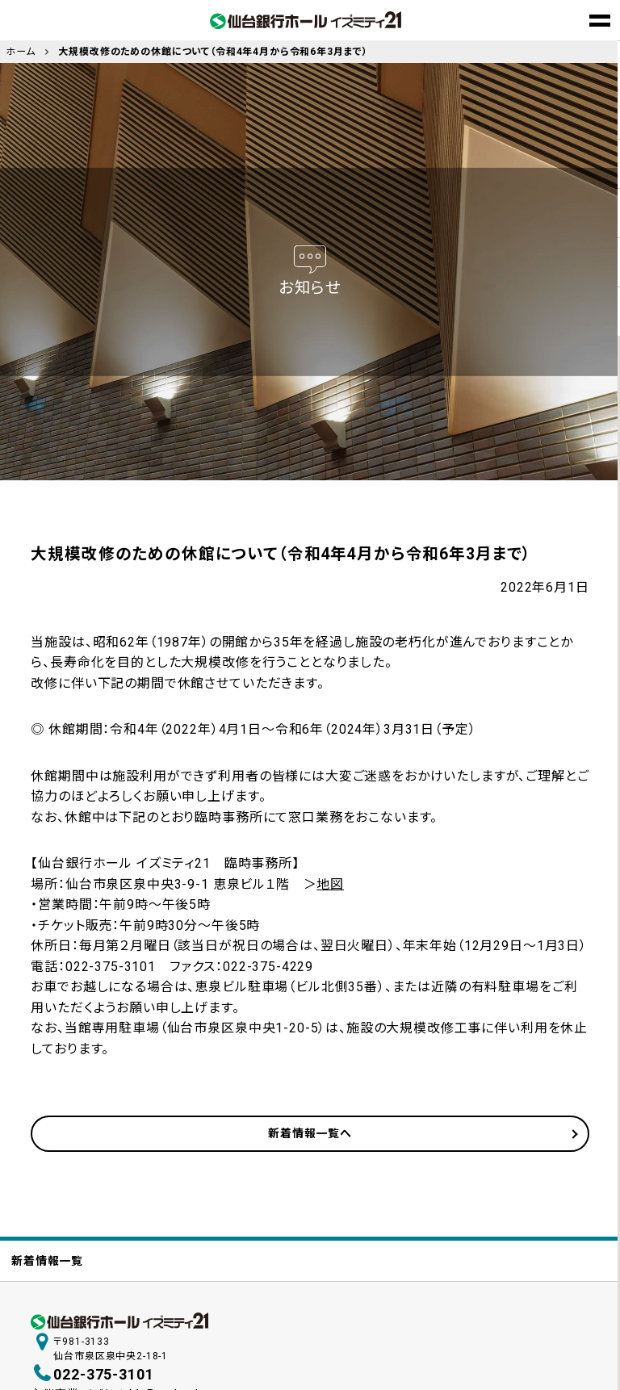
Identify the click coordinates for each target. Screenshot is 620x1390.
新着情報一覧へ (310, 1133)
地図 (330, 884)
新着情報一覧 (47, 1260)
